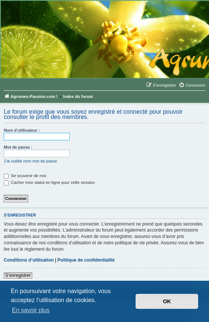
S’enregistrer (18, 275)
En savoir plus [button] (31, 310)
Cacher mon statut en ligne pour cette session (49, 182)
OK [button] (167, 301)
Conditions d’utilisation (29, 260)
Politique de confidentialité (86, 260)
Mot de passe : (18, 147)
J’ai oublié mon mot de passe (30, 161)
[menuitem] (192, 85)
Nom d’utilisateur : (22, 130)
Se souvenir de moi (25, 175)
